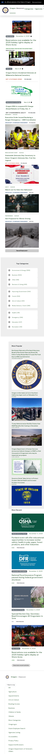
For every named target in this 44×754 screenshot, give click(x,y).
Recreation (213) (17, 327)
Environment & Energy (13, 102)
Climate (11, 716)
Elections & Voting (18, 610)
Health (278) (16, 313)
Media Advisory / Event (11, 152)
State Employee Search (17, 728)
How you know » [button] (37, 2)
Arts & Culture (14, 700)
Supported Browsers (16, 745)
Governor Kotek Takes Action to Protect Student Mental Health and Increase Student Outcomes (25, 480)
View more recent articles (21, 665)
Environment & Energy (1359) (21, 270)
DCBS (13, 547)
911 (9, 688)
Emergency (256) (17, 317)
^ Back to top (11, 685)
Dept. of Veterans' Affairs (14, 79)
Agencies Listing (14, 732)
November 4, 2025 (23, 36)
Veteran (9, 69)
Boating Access (14, 704)
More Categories (15, 720)
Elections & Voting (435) (19, 284)
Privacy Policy (13, 741)
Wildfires (14, 396)
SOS (13, 621)
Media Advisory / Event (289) (21, 306)
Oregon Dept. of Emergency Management (16, 122)
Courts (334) (16, 296)
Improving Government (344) (21, 291)
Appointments (14, 696)
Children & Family (15, 712)
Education (14, 484)
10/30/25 (15, 114)
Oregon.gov (13, 724)
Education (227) (17, 322)
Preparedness (9, 215)
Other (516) (15, 280)
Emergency (8, 114)
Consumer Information (17, 358)
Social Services (15, 427)
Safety (7, 187)
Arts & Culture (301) (18, 301)
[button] (30, 9)
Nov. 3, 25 (18, 69)
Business (12, 708)
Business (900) (17, 275)
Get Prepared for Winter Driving (17, 219)
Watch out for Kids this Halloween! (18, 190)
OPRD (13, 660)
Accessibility (13, 737)
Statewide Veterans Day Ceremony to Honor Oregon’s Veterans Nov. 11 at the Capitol (20, 157)
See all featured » (22, 250)
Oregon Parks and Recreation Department (19, 48)
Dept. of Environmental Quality (16, 112)
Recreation (10, 36)
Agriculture (13, 692)
